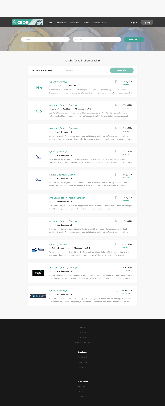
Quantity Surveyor (58, 81)
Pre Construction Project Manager (67, 197)
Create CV (82, 391)
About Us (82, 337)
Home (82, 327)
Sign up (147, 22)
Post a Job (82, 357)
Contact (82, 332)
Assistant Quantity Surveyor (64, 105)
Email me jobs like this (42, 70)
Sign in (134, 22)
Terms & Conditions (83, 342)
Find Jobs (134, 39)
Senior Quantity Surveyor (62, 174)
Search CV (82, 362)
